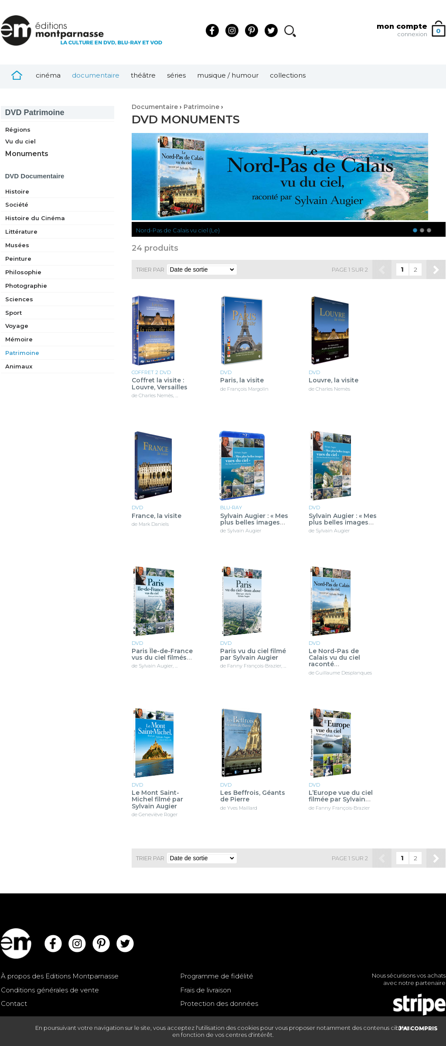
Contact (14, 1003)
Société (16, 204)
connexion (412, 34)
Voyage (16, 325)
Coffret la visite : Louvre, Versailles (159, 384)
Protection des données (219, 1003)
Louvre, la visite (333, 380)
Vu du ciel (20, 141)
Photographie (26, 285)
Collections (288, 75)
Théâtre (143, 75)
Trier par (150, 269)
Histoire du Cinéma (35, 218)
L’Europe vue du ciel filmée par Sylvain (341, 796)
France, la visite (156, 516)
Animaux (18, 366)
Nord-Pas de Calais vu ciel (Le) (178, 230)
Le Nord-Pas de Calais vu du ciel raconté (334, 658)
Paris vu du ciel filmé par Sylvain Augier (253, 654)
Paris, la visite (242, 380)
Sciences (19, 299)
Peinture (18, 258)
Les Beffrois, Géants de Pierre (252, 796)
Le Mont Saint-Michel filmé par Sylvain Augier (157, 800)
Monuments (26, 154)
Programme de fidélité (216, 976)
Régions (18, 129)
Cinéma (48, 75)
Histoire (17, 191)
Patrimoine (35, 112)
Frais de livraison (205, 990)
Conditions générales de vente (50, 990)
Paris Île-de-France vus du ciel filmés (162, 654)
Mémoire (19, 339)
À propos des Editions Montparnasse (60, 976)
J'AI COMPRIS (418, 1028)
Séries (176, 75)
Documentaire (95, 75)
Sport (13, 312)
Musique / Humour (228, 75)
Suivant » (436, 269)
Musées (17, 245)
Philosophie (23, 272)
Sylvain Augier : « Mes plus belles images (254, 519)
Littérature (21, 231)
